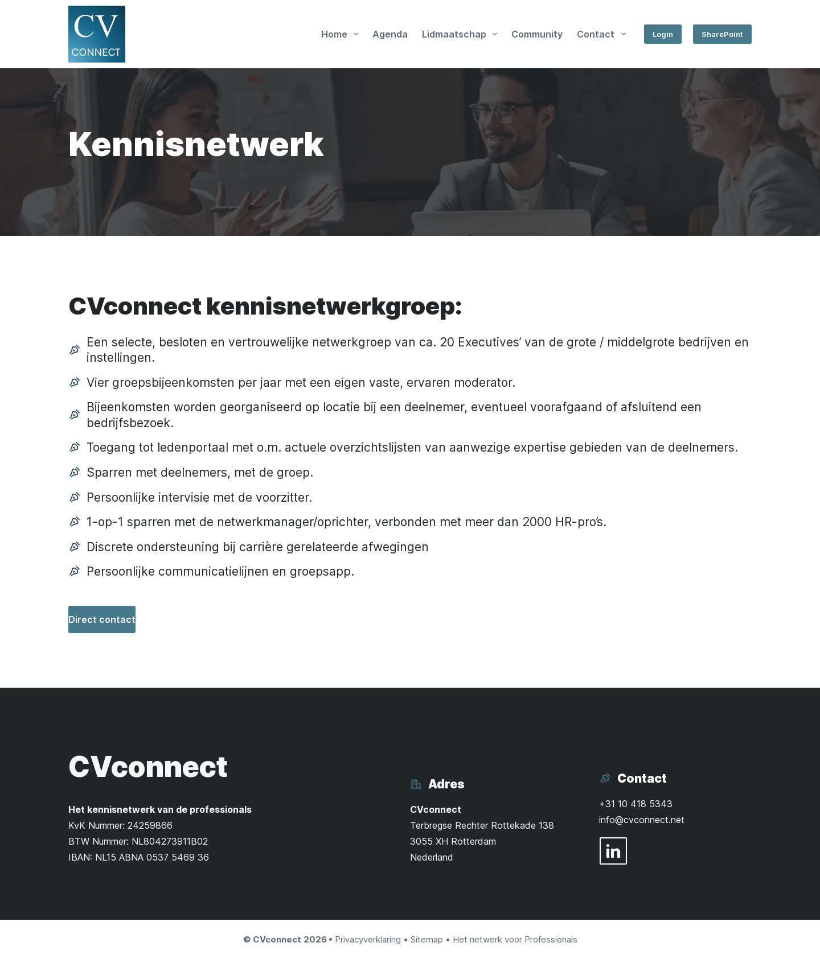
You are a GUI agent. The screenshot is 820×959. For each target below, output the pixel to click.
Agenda (390, 34)
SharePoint (722, 34)
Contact (603, 34)
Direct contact (102, 619)
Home (342, 34)
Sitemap (427, 939)
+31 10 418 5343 (636, 803)
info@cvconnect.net (641, 819)
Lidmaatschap (462, 34)
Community (537, 34)
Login (663, 34)
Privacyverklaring (368, 939)
